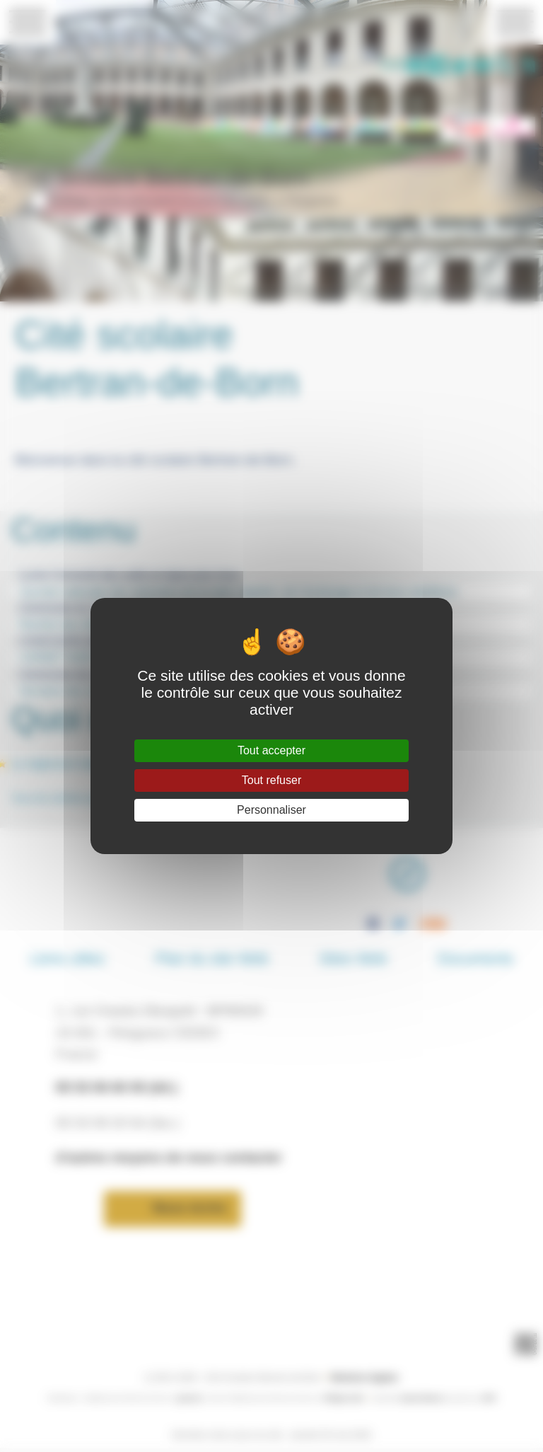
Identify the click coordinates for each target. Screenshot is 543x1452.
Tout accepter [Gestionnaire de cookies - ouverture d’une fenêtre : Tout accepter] (271, 750)
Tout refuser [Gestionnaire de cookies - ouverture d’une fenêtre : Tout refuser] (271, 780)
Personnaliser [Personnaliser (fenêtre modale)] (271, 810)
